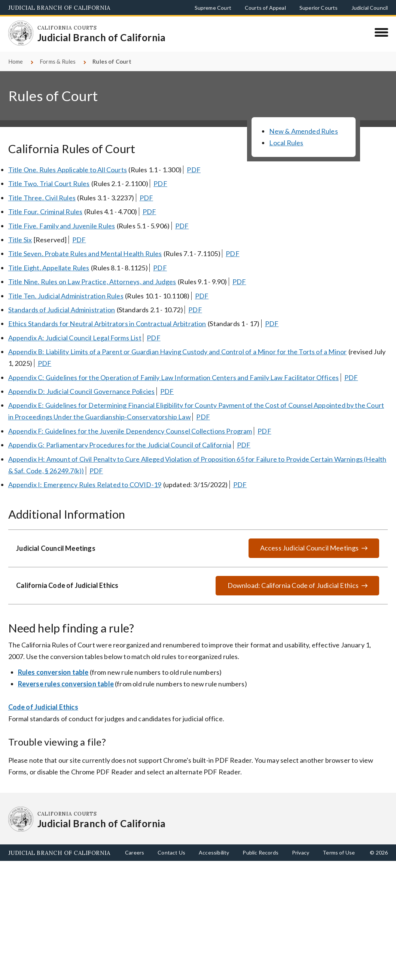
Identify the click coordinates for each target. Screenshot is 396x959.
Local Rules (286, 143)
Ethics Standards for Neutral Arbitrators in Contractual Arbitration (107, 323)
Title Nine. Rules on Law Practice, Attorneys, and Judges (92, 281)
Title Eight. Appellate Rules (48, 268)
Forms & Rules (58, 61)
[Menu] (381, 32)
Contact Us (171, 852)
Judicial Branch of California (59, 7)
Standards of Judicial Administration (61, 310)
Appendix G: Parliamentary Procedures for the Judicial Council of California (120, 445)
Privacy (300, 852)
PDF (194, 170)
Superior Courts (318, 7)
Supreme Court (213, 7)
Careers (134, 852)
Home (15, 61)
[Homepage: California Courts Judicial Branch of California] (21, 33)
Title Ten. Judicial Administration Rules (66, 296)
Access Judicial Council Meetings (309, 548)
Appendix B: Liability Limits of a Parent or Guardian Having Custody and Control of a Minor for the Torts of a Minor (177, 352)
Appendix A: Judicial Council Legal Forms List (74, 338)
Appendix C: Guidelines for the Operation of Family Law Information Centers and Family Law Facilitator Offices (173, 377)
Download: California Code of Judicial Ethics (293, 585)
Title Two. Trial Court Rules (49, 183)
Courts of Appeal (265, 7)
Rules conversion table (53, 672)
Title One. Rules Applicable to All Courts (67, 170)
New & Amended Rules (303, 131)
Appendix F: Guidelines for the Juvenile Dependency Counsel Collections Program (130, 431)
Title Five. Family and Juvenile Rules (61, 226)
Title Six (20, 240)
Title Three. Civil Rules (42, 198)
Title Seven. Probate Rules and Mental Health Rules (85, 253)
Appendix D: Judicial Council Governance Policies (81, 391)
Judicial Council (369, 7)
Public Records (260, 852)
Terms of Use (339, 852)
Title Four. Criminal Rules (45, 211)
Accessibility (214, 852)
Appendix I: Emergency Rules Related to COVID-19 (84, 484)
